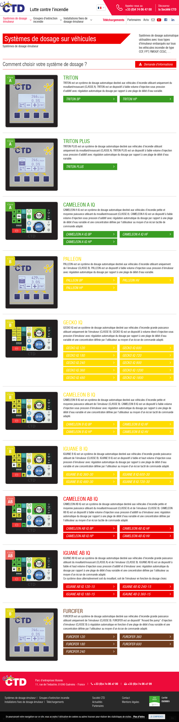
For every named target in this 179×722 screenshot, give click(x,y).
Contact (126, 698)
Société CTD (98, 698)
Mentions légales (130, 702)
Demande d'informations (158, 64)
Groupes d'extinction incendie (54, 698)
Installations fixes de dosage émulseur (24, 702)
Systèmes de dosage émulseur (20, 46)
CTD (12, 6)
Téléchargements (55, 702)
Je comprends (156, 716)
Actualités (97, 702)
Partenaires (134, 20)
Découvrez (167, 7)
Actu (146, 20)
